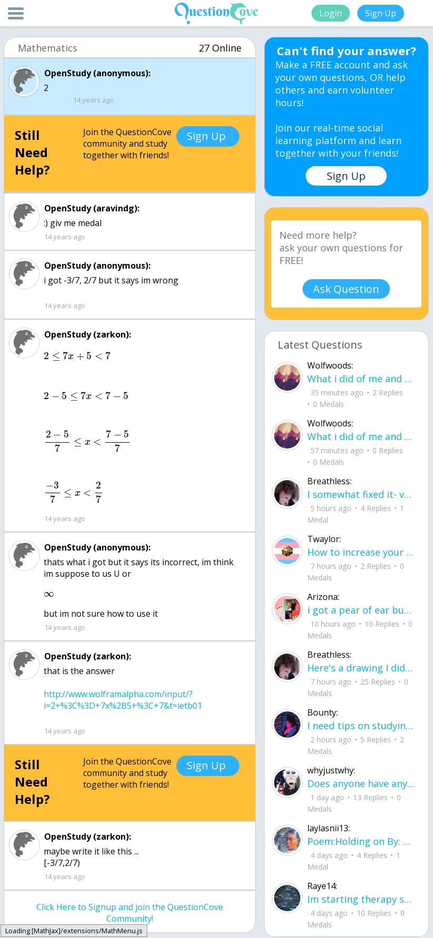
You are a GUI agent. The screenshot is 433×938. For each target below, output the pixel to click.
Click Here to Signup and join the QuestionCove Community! (129, 912)
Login (330, 13)
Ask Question (346, 289)
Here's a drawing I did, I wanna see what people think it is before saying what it (361, 667)
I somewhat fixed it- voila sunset (361, 494)
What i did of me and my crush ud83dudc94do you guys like (361, 378)
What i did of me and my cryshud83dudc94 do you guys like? (361, 436)
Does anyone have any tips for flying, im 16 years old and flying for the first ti (361, 783)
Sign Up (380, 13)
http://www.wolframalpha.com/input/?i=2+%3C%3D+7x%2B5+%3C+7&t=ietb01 (123, 699)
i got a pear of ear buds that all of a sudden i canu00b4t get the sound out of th (361, 610)
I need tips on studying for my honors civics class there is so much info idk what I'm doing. (361, 725)
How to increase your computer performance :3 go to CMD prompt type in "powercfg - (361, 552)
